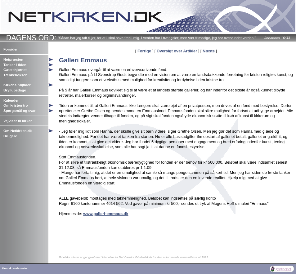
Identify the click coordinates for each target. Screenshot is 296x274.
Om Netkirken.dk (17, 131)
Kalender (11, 100)
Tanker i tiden (14, 65)
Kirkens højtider (17, 85)
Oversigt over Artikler (177, 51)
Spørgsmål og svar (19, 111)
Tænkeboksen (15, 75)
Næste (209, 51)
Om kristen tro (15, 105)
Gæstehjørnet (15, 70)
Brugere (10, 136)
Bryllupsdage (14, 90)
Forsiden (11, 49)
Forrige (144, 51)
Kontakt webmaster (15, 268)
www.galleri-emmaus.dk (105, 213)
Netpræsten (13, 59)
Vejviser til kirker (17, 121)
